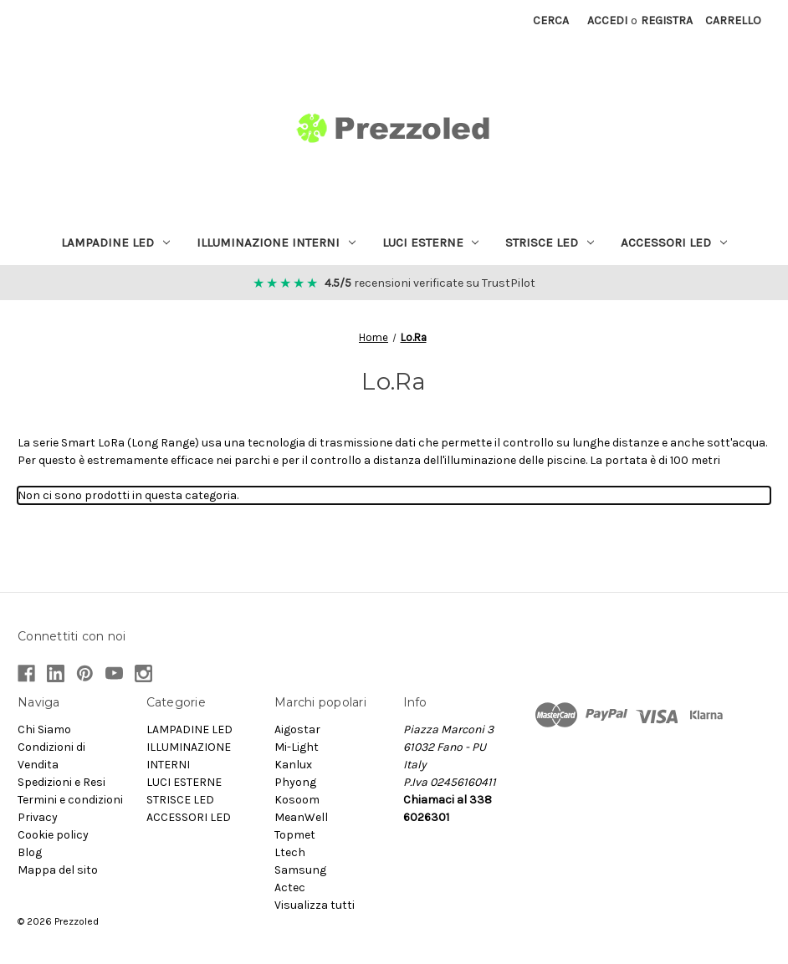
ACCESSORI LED (674, 242)
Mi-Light (296, 747)
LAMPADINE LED (115, 242)
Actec (289, 887)
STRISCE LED (549, 242)
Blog (30, 852)
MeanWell (301, 817)
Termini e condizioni (70, 800)
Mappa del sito (58, 870)
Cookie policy (53, 835)
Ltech (289, 852)
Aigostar (297, 729)
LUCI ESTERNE (430, 242)
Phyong (295, 782)
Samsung (300, 870)
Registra (667, 20)
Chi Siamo (44, 729)
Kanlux (293, 764)
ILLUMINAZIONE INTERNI (276, 242)
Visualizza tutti (314, 905)
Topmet (294, 835)
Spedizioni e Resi (61, 782)
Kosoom (297, 800)
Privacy (38, 817)
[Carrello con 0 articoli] (733, 20)
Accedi (607, 20)
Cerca (551, 20)
